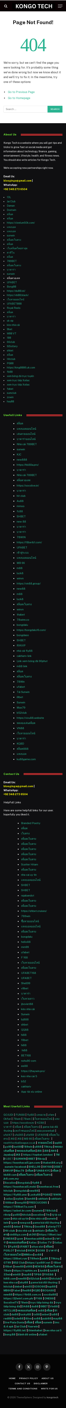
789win (25, 916)
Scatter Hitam (29, 864)
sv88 (38, 1254)
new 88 (21, 521)
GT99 (7, 1262)
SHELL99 (34, 1166)
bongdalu (22, 624)
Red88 (26, 1290)
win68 (17, 1274)
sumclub (11, 393)
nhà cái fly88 (25, 650)
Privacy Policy (28, 1378)
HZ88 (40, 1122)
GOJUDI (8, 1114)
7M (57, 1154)
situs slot (37, 1246)
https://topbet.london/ (38, 1154)
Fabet (17, 1290)
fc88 (20, 511)
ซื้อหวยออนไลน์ (30, 921)
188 (9, 337)
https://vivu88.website (30, 717)
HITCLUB (9, 1310)
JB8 (39, 1150)
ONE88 (9, 1238)
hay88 (10, 401)
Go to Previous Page (21, 92)
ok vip (10, 320)
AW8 (54, 1150)
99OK (31, 1250)
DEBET (58, 1166)
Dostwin (11, 210)
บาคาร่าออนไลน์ (26, 439)
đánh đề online (27, 1334)
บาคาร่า (11, 269)
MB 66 (21, 562)
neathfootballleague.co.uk (20, 1142)
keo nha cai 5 (29, 1076)
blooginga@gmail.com (18, 180)
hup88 (51, 1286)
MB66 (8, 1290)
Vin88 (54, 1306)
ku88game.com (26, 759)
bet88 (18, 1146)
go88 (16, 1214)
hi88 (24, 1034)
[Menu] (60, 6)
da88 (14, 1314)
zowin (10, 397)
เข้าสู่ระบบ (23, 552)
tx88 (36, 1314)
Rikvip (41, 1158)
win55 (7, 1226)
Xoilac (33, 1242)
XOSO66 (39, 1286)
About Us (48, 1378)
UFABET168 (28, 972)
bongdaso (23, 635)
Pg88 (13, 1246)
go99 (8, 1146)
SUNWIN (20, 1158)
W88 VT (11, 333)
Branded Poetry (30, 823)
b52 (23, 1081)
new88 (21, 588)
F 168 (24, 957)
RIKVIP (21, 645)
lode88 (18, 1318)
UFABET (12, 282)
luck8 (20, 573)
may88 (57, 1318)
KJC (19, 454)
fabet (10, 388)
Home (12, 1378)
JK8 (12, 1138)
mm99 (25, 946)
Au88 (20, 500)
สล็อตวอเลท (23, 480)
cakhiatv (26, 1086)
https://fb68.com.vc (27, 1294)
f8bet (24, 1039)
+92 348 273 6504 (15, 189)
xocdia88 (49, 1294)
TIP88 (38, 1274)
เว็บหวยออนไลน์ (15, 299)
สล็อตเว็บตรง (14, 239)
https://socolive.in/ (28, 485)
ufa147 (8, 1134)
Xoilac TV (45, 1242)
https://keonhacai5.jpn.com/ (22, 1162)
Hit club (10, 1230)
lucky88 (26, 1314)
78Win (21, 681)
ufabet (21, 686)
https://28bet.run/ (16, 1258)
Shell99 (25, 983)
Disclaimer (41, 1383)
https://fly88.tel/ (15, 1330)
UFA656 (42, 1134)
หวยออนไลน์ (45, 1142)
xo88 (36, 1318)
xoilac (9, 1198)
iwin (6, 1222)
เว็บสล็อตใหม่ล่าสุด (17, 248)
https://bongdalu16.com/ (31, 629)
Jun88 (43, 1270)
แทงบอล (11, 227)
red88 (8, 1318)
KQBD (20, 743)
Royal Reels (13, 308)
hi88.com (10, 1278)
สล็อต (10, 214)
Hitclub (11, 359)
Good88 (39, 1226)
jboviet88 (27, 1003)
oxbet (48, 1238)
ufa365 (19, 1134)
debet (17, 1226)
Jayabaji (9, 1154)
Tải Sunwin (23, 691)
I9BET (32, 1158)
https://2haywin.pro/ (33, 1071)
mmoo (20, 506)
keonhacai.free (48, 1186)
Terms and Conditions (22, 1388)
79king (48, 1146)
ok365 (33, 1234)
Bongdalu (24, 1182)
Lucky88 (35, 1194)
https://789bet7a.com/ (19, 1206)
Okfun (7, 1118)
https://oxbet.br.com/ (18, 1210)
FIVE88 (49, 1274)
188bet (9, 1202)
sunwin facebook (16, 1166)
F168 (39, 1298)
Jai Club (11, 201)
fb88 (10, 371)
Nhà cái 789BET (27, 444)
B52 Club (19, 1262)
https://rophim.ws (25, 1270)
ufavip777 (54, 1226)
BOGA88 (48, 1290)
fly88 (30, 1114)
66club (11, 342)
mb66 (45, 1278)
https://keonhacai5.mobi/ (20, 1186)
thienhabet (35, 1330)
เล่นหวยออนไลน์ (26, 433)
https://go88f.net (39, 1262)
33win (7, 1274)
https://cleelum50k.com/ (21, 222)
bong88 (21, 1202)
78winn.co (23, 619)
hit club (21, 495)
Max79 (21, 707)
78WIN (21, 537)
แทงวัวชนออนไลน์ (24, 1130)
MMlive (28, 1254)
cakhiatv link (24, 655)
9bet (9, 329)
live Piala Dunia (14, 1322)
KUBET (8, 1158)
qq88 (58, 1142)
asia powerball (46, 1130)
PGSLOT (9, 1250)
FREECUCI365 (38, 1202)
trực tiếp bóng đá (41, 1302)
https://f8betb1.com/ (29, 542)
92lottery (12, 346)
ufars (51, 1114)
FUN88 (20, 1114)
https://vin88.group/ (29, 583)
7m (48, 1214)
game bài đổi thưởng (46, 1222)
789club (50, 1210)
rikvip (7, 1214)
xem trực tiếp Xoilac (18, 380)
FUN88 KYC (42, 1170)
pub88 (46, 1318)
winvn (20, 578)
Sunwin (25, 1014)
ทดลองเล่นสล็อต (26, 722)
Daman (11, 205)
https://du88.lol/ (16, 290)
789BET (12, 261)
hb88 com (10, 1174)
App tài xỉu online (31, 1091)
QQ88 (25, 1029)
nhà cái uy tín (20, 1218)
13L (9, 197)
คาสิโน (11, 252)
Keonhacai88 (34, 1238)
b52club (22, 712)
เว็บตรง (25, 833)
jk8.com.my (11, 1178)
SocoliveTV (11, 1302)
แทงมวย (41, 1114)
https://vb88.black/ (18, 295)
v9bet (24, 988)
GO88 (41, 1250)
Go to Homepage (19, 98)
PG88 (10, 363)
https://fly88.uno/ (15, 1194)
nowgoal (25, 1222)
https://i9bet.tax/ (50, 1234)
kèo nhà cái (13, 325)
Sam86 (31, 1198)
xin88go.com (18, 1234)
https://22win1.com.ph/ (19, 1298)
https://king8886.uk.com (21, 367)
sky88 (24, 1282)
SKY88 (47, 1166)
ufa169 (30, 1134)
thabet (21, 614)
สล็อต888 (23, 748)
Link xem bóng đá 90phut (32, 661)
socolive (38, 1214)
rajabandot (27, 895)
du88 (35, 1306)
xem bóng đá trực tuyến (20, 376)
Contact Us (22, 1383)
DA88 (26, 1306)
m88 (20, 568)
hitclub (8, 1190)
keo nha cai (11, 1282)
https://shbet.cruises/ (34, 910)
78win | (28, 1118)
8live (28, 1318)
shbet (10, 350)
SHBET (21, 516)
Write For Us (49, 1388)
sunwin (11, 235)
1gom (14, 1222)
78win (17, 1118)
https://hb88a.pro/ (28, 464)
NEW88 (39, 1266)
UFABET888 (14, 303)
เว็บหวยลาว (27, 998)
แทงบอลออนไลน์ (26, 428)
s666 (29, 1266)
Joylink (19, 1198)
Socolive (10, 1182)
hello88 (26, 941)
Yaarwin (33, 1326)
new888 (22, 459)
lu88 (54, 1314)
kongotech (52, 1397)
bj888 (25, 1019)
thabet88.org (52, 1162)
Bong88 (11, 286)
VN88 (20, 728)
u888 (38, 1146)
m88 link (22, 666)
